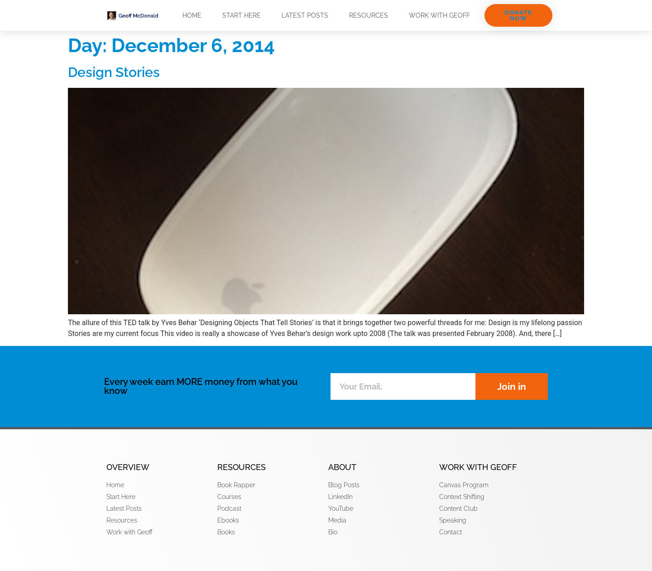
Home (191, 15)
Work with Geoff (439, 15)
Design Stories (114, 72)
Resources (368, 15)
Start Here (241, 15)
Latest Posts (305, 15)
